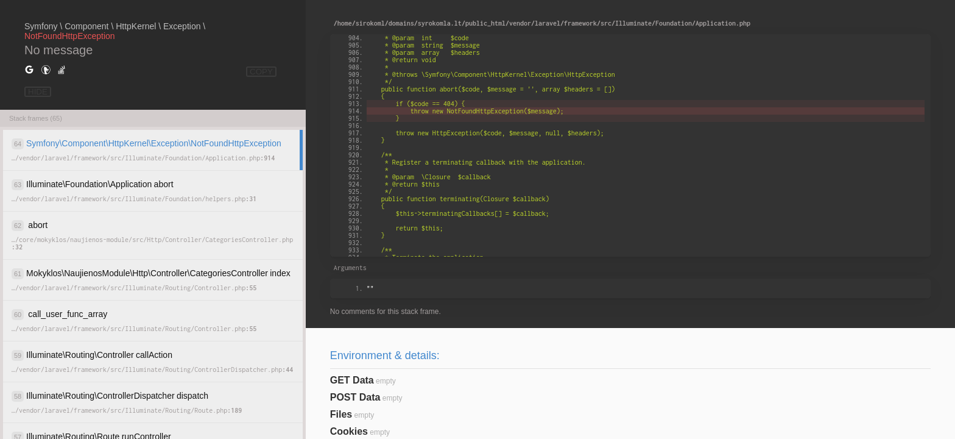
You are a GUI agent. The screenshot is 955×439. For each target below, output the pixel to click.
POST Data (355, 397)
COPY (261, 71)
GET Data (352, 380)
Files (341, 414)
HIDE (38, 91)
